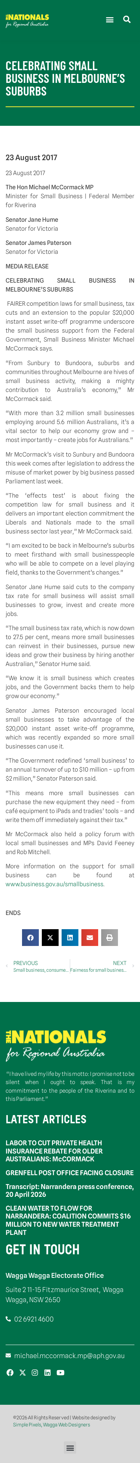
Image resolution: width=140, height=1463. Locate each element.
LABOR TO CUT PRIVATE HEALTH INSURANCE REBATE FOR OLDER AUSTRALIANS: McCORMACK (54, 1151)
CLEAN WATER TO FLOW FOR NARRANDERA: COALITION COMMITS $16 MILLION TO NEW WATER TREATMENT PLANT (68, 1220)
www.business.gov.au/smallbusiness (54, 884)
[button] (109, 19)
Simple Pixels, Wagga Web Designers (51, 1425)
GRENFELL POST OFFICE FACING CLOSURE (70, 1173)
